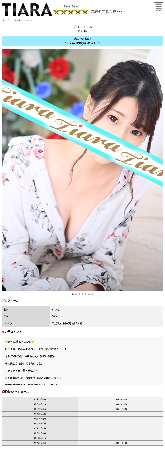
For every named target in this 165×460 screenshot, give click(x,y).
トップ (6, 20)
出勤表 (17, 20)
